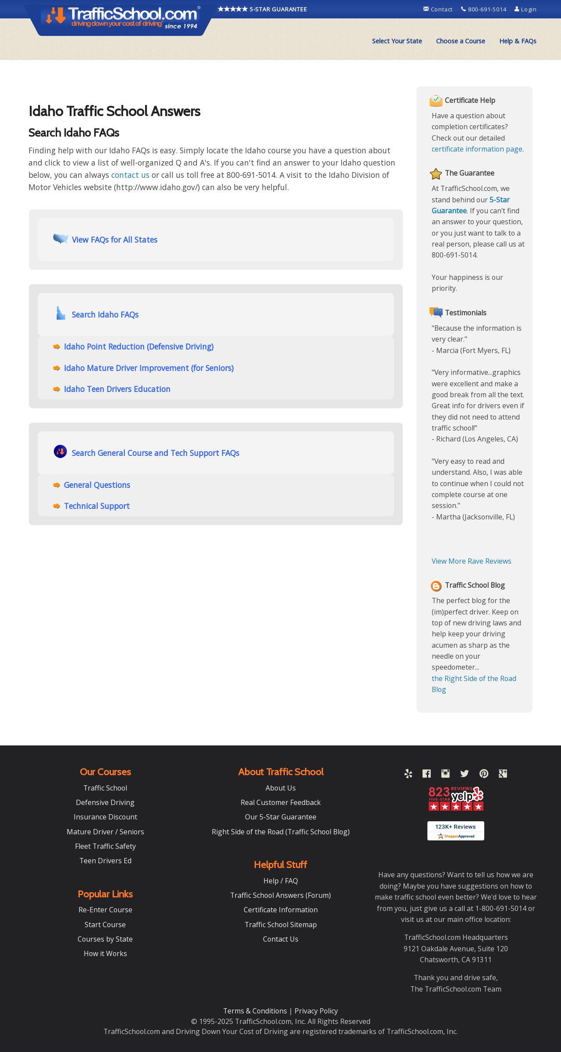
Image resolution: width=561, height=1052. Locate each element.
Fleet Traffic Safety (105, 846)
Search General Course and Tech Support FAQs (146, 452)
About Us (281, 788)
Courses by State (105, 939)
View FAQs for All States (105, 239)
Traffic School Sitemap (281, 924)
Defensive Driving (105, 802)
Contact (438, 9)
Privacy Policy (316, 1011)
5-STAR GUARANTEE (262, 9)
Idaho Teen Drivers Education (117, 389)
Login (526, 9)
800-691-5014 (484, 9)
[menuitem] (397, 41)
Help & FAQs (517, 41)
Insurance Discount (105, 817)
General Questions (97, 485)
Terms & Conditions (256, 1011)
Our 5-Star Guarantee (280, 817)
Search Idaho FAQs (95, 313)
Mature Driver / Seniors (105, 832)
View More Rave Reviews (471, 561)
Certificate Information (281, 909)
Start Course (105, 924)
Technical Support (97, 506)
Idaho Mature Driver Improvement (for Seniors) (149, 368)
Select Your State (397, 41)
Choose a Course (460, 41)
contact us (130, 174)
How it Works (105, 953)
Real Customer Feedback (281, 802)
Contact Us (280, 939)
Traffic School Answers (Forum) (280, 895)
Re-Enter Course (105, 909)
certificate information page (477, 149)
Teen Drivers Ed (105, 860)
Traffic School (105, 788)
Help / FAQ (280, 881)
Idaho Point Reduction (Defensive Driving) (138, 346)
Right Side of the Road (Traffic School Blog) (281, 832)
